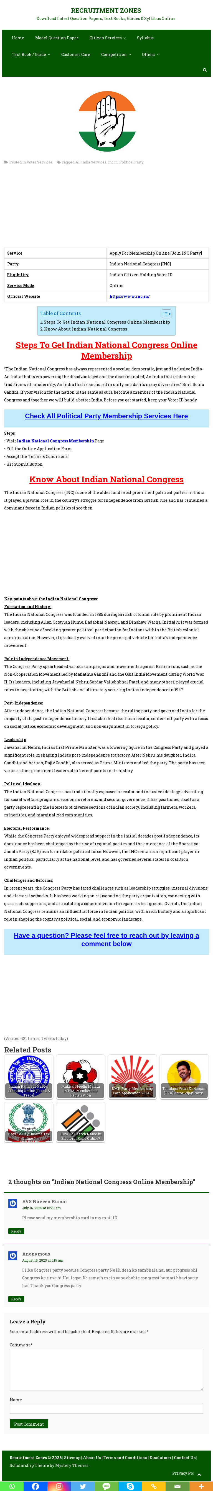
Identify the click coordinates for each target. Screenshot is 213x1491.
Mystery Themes (71, 1465)
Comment (21, 1344)
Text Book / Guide (29, 54)
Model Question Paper (56, 37)
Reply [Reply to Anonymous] (16, 1299)
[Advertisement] (106, 209)
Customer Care (75, 54)
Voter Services (40, 162)
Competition (114, 54)
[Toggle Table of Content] (164, 314)
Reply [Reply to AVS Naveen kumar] (16, 1231)
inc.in (113, 162)
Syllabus (145, 37)
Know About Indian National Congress (85, 329)
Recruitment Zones (106, 10)
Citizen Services (106, 37)
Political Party (131, 162)
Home (18, 37)
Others (148, 54)
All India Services (90, 162)
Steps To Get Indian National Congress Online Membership (107, 322)
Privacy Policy (186, 1473)
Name (16, 1399)
